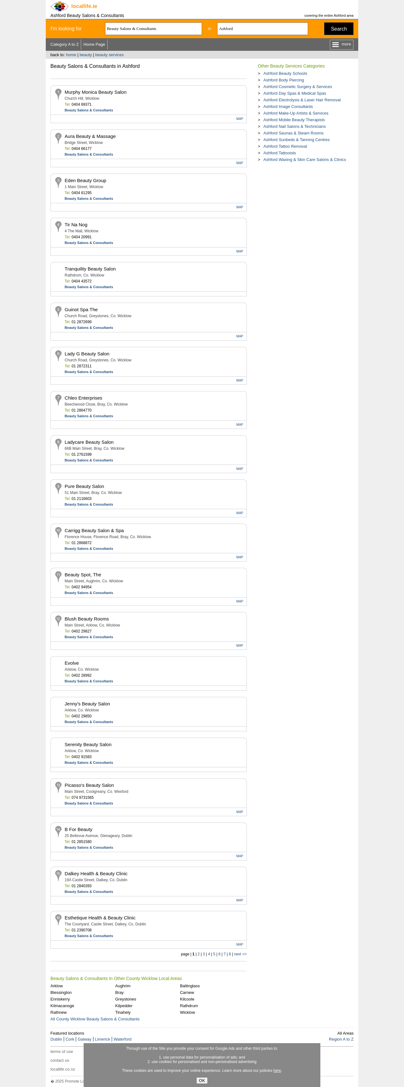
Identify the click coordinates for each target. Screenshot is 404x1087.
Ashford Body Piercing (283, 80)
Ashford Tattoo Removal (285, 146)
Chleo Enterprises (83, 398)
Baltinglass (190, 985)
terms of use (61, 1051)
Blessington (61, 992)
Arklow (56, 985)
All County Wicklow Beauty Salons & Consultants (95, 1019)
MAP (239, 119)
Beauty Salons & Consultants (89, 110)
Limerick (102, 1039)
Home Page (94, 44)
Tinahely (123, 1012)
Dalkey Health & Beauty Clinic (96, 873)
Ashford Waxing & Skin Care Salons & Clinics (304, 159)
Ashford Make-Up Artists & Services (295, 113)
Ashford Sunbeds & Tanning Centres (296, 139)
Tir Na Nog (76, 224)
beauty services (109, 54)
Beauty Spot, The (83, 574)
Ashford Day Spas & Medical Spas (294, 93)
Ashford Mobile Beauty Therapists (294, 119)
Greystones (125, 999)
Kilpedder (124, 1005)
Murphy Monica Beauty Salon (96, 92)
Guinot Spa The (81, 309)
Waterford (123, 1039)
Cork (70, 1039)
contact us (59, 1060)
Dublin (56, 1039)
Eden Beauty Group (85, 180)
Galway (84, 1039)
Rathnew (58, 1012)
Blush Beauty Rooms (87, 618)
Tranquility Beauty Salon (90, 268)
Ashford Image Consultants (288, 106)
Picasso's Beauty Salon (89, 785)
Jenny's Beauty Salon (87, 703)
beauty (86, 54)
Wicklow (187, 1012)
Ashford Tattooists (279, 153)
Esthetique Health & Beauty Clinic (100, 917)
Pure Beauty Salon (84, 486)
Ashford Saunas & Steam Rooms (293, 133)
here (277, 1070)
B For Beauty (78, 829)
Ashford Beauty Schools (285, 73)
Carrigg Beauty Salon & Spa (94, 530)
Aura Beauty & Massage (90, 136)
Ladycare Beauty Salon (89, 442)
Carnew (187, 992)
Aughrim (122, 985)
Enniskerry (60, 999)
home (71, 54)
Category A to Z (64, 44)
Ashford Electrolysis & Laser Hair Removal (302, 100)
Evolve (72, 663)
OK (202, 1080)
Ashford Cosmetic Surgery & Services (297, 86)
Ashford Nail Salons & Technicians (294, 126)
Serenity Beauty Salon (88, 744)
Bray (119, 992)
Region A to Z (341, 1039)
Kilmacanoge (62, 1005)
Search (339, 29)
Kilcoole (187, 999)
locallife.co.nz (62, 1069)
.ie (84, 6)
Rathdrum (189, 1005)
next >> (240, 954)
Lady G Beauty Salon (87, 353)
